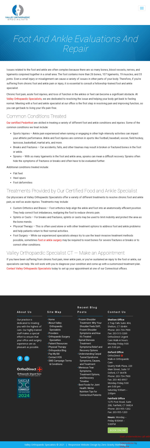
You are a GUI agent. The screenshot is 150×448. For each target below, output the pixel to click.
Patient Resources (58, 343)
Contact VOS (55, 357)
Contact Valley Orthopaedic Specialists (29, 268)
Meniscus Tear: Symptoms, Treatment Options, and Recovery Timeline (89, 374)
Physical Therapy (57, 347)
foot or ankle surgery (50, 240)
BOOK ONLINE (118, 430)
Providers (53, 333)
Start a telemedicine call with (135, 436)
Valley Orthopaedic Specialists (24, 98)
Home (52, 319)
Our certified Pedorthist (20, 122)
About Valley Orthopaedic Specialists (55, 326)
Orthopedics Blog (57, 350)
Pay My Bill (54, 354)
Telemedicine (127, 443)
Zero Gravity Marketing (113, 444)
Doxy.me (124, 446)
